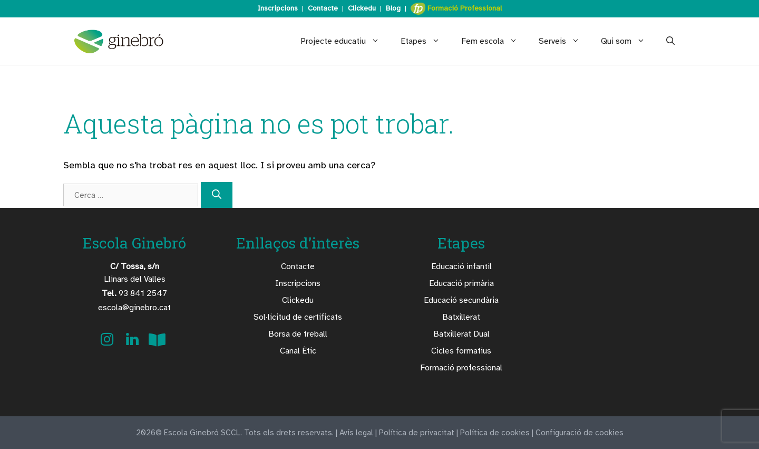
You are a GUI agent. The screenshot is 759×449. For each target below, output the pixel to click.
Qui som (628, 41)
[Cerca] (216, 195)
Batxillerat (461, 317)
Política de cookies (495, 432)
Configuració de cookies (580, 432)
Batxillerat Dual (461, 334)
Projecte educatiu (345, 41)
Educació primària (461, 283)
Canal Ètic (298, 351)
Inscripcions (277, 8)
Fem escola (494, 41)
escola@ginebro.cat (134, 307)
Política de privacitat (416, 432)
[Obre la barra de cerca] (670, 41)
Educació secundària (461, 300)
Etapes (426, 41)
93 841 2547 (134, 293)
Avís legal (356, 432)
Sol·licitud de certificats (298, 317)
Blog (393, 8)
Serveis (564, 41)
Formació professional (461, 367)
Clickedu (362, 8)
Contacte (323, 8)
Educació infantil (461, 266)
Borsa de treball (297, 334)
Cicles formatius (461, 351)
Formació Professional (456, 9)
